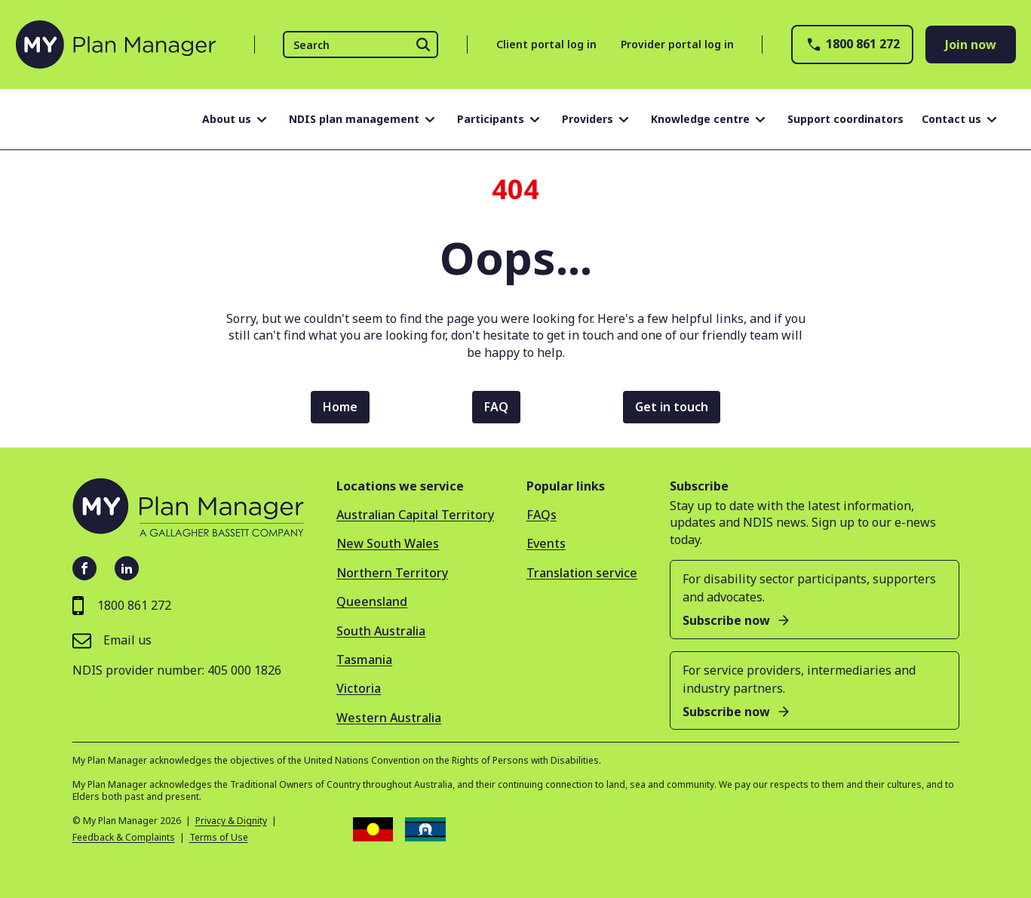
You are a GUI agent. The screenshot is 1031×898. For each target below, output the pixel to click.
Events (546, 543)
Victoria (358, 688)
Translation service (581, 572)
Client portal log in (546, 44)
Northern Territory (392, 572)
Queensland (371, 601)
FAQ (496, 406)
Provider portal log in (677, 44)
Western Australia (388, 717)
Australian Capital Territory (415, 514)
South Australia (380, 631)
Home (340, 406)
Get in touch (671, 406)
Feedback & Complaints (123, 838)
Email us (112, 640)
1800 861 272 (852, 44)
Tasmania (364, 659)
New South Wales (387, 543)
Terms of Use (218, 838)
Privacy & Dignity (231, 821)
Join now (970, 44)
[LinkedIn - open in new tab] (127, 568)
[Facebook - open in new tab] (84, 568)
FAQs (541, 514)
